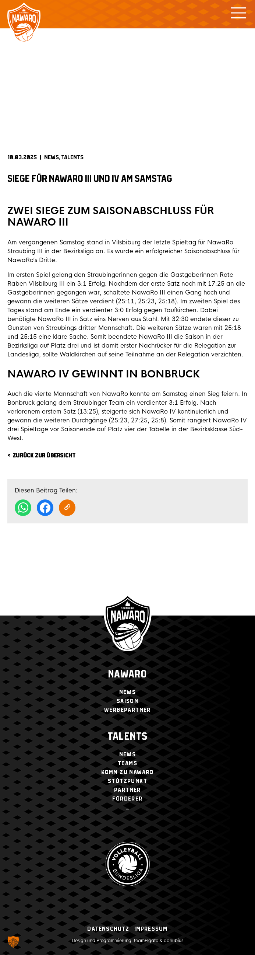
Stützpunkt (127, 781)
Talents (72, 157)
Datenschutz (108, 929)
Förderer (127, 799)
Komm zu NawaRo (127, 772)
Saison (127, 701)
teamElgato (146, 941)
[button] (13, 941)
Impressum (151, 929)
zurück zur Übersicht (44, 456)
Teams (127, 763)
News (51, 157)
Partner (127, 790)
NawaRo (127, 675)
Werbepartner (127, 710)
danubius (173, 941)
